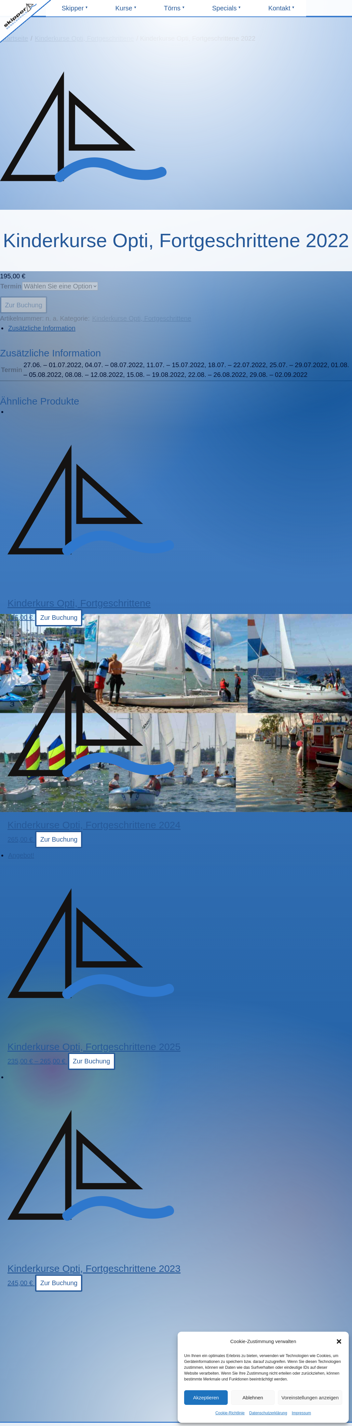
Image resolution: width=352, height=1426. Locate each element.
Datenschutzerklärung (268, 1413)
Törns (178, 10)
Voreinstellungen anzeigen (310, 1397)
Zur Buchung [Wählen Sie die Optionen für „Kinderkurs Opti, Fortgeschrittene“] (59, 617)
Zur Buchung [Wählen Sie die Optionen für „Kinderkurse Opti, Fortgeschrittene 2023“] (59, 1282)
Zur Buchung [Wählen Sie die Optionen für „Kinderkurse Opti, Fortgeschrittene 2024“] (59, 839)
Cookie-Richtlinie (230, 1413)
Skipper (75, 10)
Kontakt (282, 10)
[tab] (179, 328)
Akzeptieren (206, 1397)
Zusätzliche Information (41, 328)
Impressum (301, 1413)
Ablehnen (252, 1397)
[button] (339, 1341)
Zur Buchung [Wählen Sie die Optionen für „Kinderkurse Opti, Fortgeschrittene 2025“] (91, 1061)
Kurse (129, 10)
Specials (226, 10)
